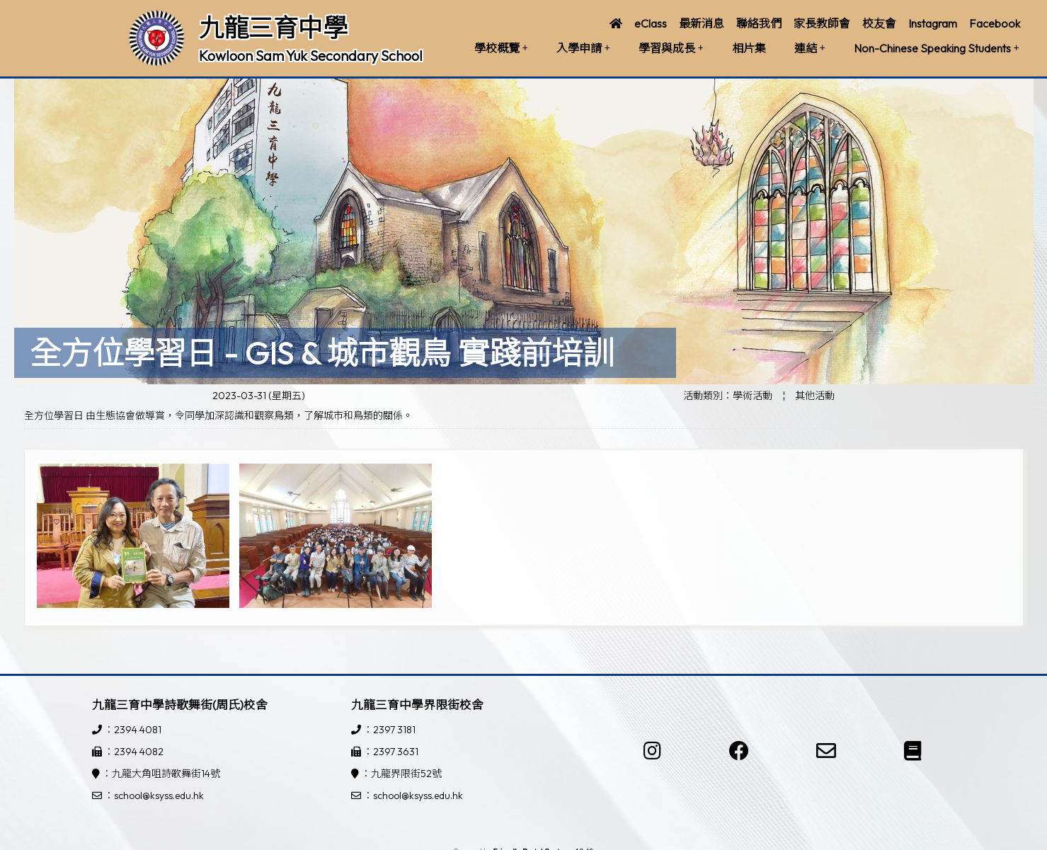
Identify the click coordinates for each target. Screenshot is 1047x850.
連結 (809, 48)
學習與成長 (671, 48)
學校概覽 (501, 48)
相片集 (749, 48)
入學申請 (583, 48)
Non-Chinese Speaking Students (936, 48)
